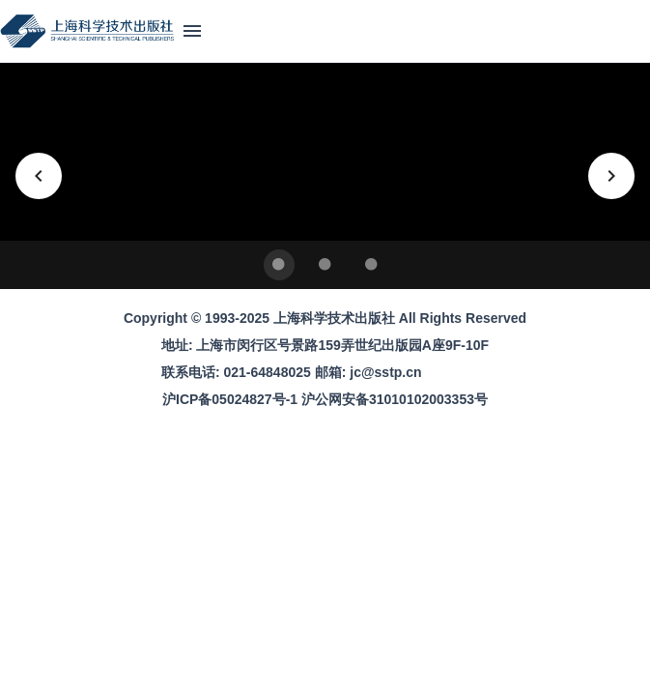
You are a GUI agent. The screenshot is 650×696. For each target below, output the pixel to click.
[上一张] (38, 176)
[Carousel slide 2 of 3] (325, 264)
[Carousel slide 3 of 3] (371, 264)
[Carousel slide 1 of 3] (279, 264)
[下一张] (611, 176)
